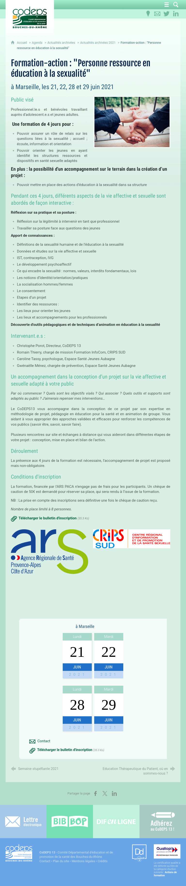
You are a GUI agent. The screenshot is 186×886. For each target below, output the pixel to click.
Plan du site (61, 861)
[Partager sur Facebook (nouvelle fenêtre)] (95, 793)
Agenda (37, 42)
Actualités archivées (61, 42)
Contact (44, 861)
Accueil (22, 42)
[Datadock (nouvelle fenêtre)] (139, 853)
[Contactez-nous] (157, 13)
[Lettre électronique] (23, 821)
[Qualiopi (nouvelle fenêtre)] (167, 860)
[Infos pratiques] (148, 13)
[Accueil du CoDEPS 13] (30, 17)
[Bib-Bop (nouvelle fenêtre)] (69, 821)
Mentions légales (83, 861)
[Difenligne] (116, 821)
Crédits (102, 861)
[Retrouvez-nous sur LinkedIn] (175, 13)
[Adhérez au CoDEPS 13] (163, 821)
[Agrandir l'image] (132, 121)
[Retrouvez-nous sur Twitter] (166, 13)
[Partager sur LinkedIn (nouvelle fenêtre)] (114, 793)
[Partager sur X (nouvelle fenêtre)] (105, 793)
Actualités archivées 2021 (98, 42)
